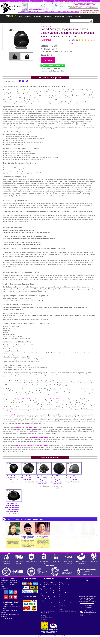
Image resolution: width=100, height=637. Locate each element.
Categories (48, 16)
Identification (59, 16)
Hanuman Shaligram (42, 399)
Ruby (18, 427)
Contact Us (37, 16)
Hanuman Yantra (41, 445)
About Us (28, 16)
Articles (69, 16)
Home (20, 16)
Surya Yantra (20, 445)
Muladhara (20, 381)
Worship (78, 16)
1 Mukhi (14, 415)
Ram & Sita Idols (34, 437)
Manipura (12, 381)
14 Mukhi (21, 415)
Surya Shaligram (16, 399)
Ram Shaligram (28, 399)
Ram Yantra (31, 445)
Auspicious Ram (45, 26)
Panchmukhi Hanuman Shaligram (61, 399)
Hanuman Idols (46, 437)
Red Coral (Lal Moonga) (29, 427)
